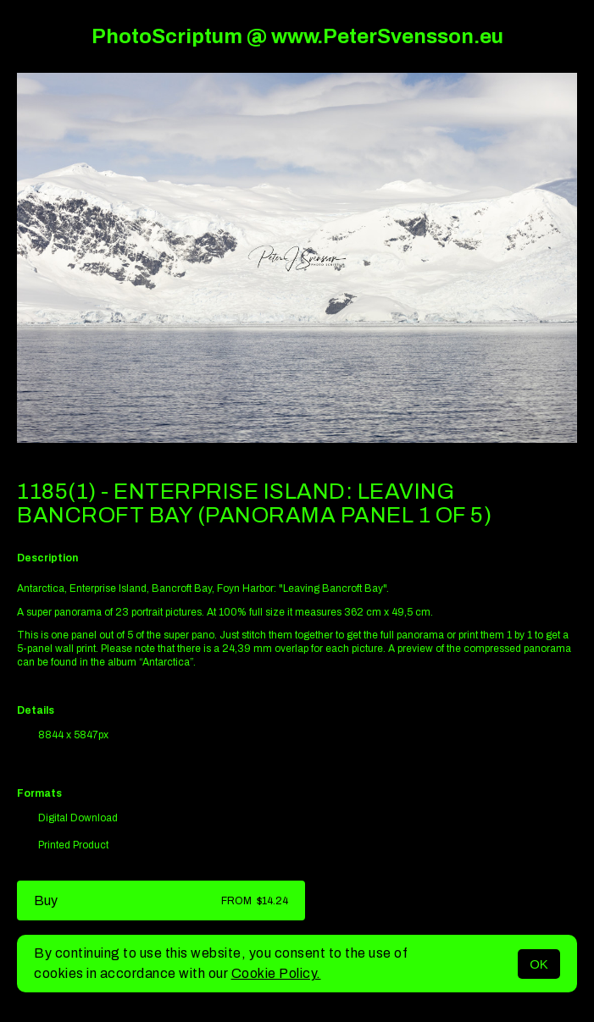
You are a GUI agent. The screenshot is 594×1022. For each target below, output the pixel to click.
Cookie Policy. (276, 973)
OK (539, 964)
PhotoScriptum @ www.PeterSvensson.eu (297, 36)
